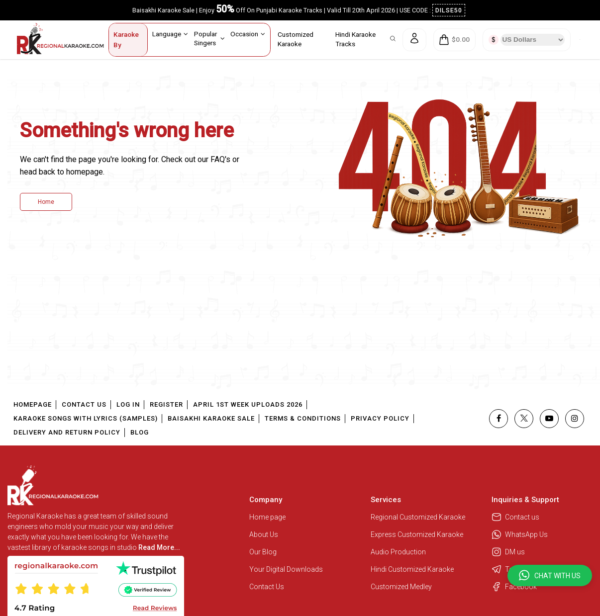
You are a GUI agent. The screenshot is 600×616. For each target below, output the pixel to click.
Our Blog (263, 552)
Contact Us (84, 404)
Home (46, 201)
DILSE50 (448, 10)
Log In (128, 404)
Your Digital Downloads (286, 569)
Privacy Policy (380, 418)
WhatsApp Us (520, 534)
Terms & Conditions (303, 418)
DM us (508, 552)
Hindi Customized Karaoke (413, 569)
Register (166, 404)
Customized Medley (402, 587)
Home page (267, 517)
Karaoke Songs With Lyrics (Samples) (85, 418)
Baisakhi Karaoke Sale (211, 418)
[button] (549, 575)
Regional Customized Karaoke (419, 517)
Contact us (515, 517)
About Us (263, 534)
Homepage (32, 404)
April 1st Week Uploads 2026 (247, 404)
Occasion (247, 34)
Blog (139, 432)
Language (170, 34)
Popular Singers (209, 38)
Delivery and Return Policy (66, 432)
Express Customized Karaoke (418, 534)
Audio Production (398, 552)
